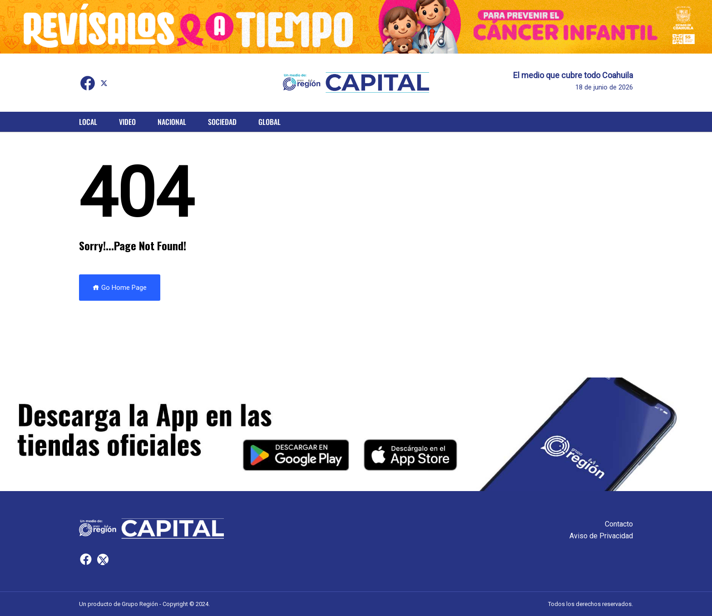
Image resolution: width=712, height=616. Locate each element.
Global (269, 121)
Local (88, 121)
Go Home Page (120, 287)
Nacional (172, 121)
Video (127, 121)
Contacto (619, 524)
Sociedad (222, 121)
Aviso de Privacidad (601, 536)
